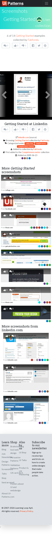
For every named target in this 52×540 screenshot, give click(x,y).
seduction (29, 143)
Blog (4, 449)
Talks (4, 473)
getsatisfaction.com (12, 246)
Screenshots (7, 469)
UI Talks (23, 460)
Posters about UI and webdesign (17, 487)
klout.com (9, 228)
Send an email (8, 482)
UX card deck (16, 472)
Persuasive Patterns (15, 459)
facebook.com (10, 209)
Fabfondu (33, 39)
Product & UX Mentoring (24, 471)
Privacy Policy (26, 511)
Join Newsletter (7, 455)
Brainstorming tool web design (17, 449)
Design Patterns (6, 463)
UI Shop (22, 452)
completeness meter (26, 146)
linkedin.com (23, 137)
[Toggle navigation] (46, 3)
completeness (41, 143)
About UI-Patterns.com (8, 495)
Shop (4, 478)
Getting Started (19, 19)
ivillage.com (9, 190)
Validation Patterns (15, 467)
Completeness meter (31, 152)
